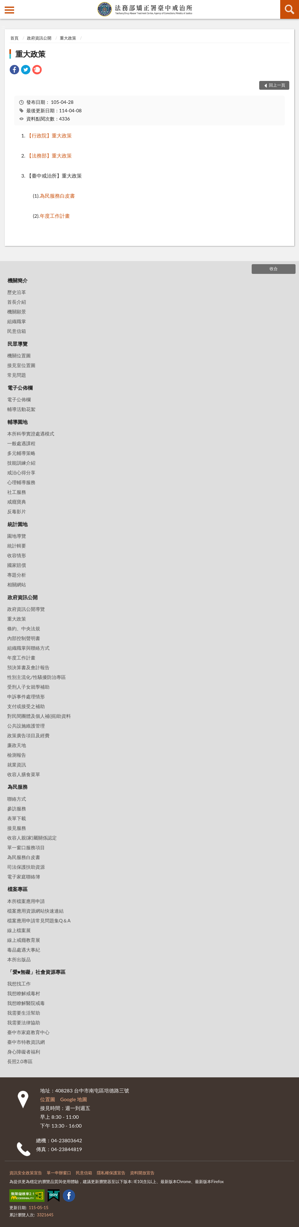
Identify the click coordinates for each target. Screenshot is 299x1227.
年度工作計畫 (21, 657)
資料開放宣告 (142, 1172)
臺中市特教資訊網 (26, 1042)
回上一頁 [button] (277, 85)
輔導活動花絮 (21, 409)
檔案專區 (18, 889)
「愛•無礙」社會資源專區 (37, 972)
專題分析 (16, 575)
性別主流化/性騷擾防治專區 (36, 677)
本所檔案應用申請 (26, 901)
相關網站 (16, 584)
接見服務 (16, 828)
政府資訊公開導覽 (26, 609)
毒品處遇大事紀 (23, 949)
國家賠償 (16, 565)
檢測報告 (16, 755)
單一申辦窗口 (59, 1172)
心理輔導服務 (21, 482)
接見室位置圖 (21, 365)
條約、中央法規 (23, 628)
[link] (14, 70)
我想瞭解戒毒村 (23, 993)
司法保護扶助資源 (26, 867)
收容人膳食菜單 (23, 774)
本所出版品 (19, 959)
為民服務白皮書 (23, 857)
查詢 (289, 9)
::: (5, 4)
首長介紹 (16, 302)
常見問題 (16, 375)
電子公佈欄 (20, 388)
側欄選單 (9, 10)
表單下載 (16, 818)
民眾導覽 (18, 344)
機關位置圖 (19, 355)
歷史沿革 (16, 292)
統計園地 (18, 524)
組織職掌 (16, 321)
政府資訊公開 (39, 37)
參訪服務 (16, 808)
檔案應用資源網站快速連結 (35, 911)
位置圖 (47, 1099)
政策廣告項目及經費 (28, 735)
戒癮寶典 (16, 501)
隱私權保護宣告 (111, 1172)
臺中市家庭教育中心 (28, 1032)
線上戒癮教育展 (23, 940)
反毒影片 (16, 511)
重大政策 (68, 37)
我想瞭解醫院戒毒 (26, 1003)
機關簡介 (18, 280)
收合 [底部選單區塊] (274, 268)
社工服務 (16, 492)
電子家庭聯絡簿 (23, 876)
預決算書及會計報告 (28, 667)
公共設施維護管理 (26, 725)
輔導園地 (18, 422)
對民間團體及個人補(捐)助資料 (39, 716)
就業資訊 (16, 764)
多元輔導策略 (21, 453)
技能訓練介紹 (21, 463)
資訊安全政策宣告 (25, 1172)
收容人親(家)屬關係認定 (32, 837)
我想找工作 (19, 983)
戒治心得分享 (21, 472)
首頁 (14, 37)
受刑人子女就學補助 (28, 687)
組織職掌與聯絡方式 (28, 648)
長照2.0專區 (20, 1061)
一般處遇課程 (21, 443)
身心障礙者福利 (23, 1051)
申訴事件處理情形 (26, 696)
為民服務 (18, 787)
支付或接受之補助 (26, 706)
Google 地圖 (73, 1099)
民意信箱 (16, 331)
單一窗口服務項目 (26, 847)
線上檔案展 (19, 930)
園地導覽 (16, 536)
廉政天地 (16, 745)
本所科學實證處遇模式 (30, 433)
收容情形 (16, 555)
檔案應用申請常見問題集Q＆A (39, 920)
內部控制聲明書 (23, 638)
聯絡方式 (16, 799)
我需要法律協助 (23, 1022)
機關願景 (16, 311)
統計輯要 (16, 545)
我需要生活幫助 (23, 1013)
